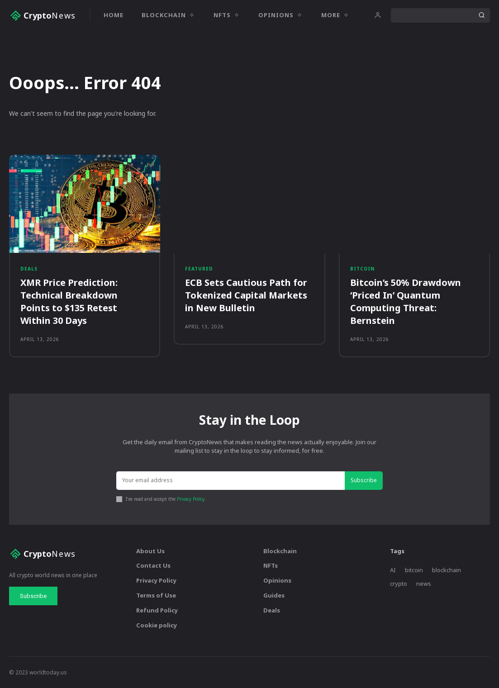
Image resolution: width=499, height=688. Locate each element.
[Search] (481, 15)
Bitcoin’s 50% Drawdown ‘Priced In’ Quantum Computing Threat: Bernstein (405, 301)
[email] (230, 480)
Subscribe (364, 480)
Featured (199, 268)
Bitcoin (362, 268)
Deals (29, 268)
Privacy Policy (190, 499)
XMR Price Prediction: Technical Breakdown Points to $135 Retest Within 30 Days (69, 301)
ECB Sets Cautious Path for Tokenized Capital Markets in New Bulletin (246, 295)
